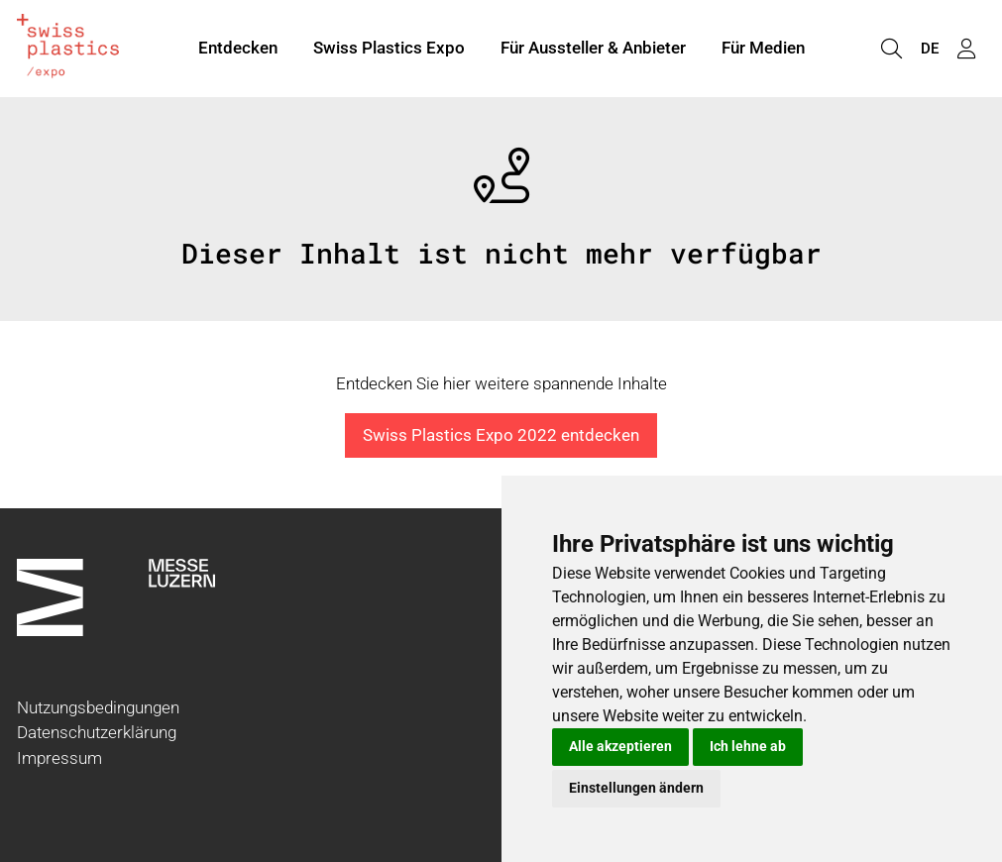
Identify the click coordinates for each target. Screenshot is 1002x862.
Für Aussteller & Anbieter (593, 47)
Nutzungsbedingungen (98, 707)
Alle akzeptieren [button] (620, 746)
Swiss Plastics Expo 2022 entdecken (501, 435)
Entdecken (238, 47)
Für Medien (763, 47)
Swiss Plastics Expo (389, 47)
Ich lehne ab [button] (748, 746)
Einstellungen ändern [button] (636, 788)
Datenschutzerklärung (96, 732)
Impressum (59, 758)
